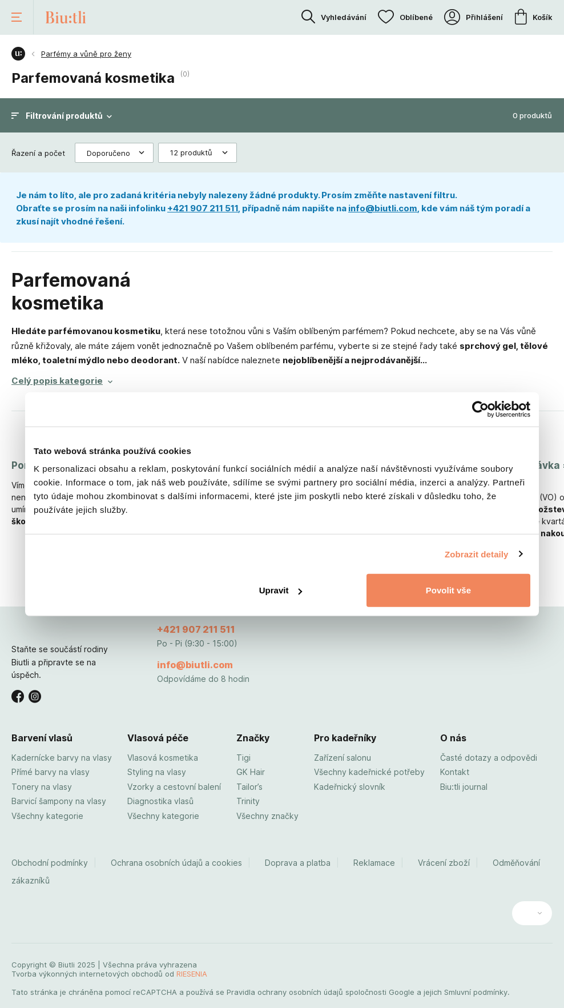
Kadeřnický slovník (349, 787)
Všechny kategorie (47, 816)
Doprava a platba (298, 863)
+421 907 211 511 (202, 208)
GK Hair (250, 772)
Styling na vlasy (156, 772)
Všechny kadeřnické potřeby (369, 772)
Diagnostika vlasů (160, 801)
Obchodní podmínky (49, 863)
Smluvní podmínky (475, 992)
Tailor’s (249, 787)
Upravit (281, 590)
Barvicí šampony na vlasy (58, 801)
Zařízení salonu (342, 757)
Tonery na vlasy (41, 787)
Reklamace (374, 863)
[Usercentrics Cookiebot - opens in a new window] (480, 408)
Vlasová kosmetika (162, 757)
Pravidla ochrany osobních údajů (285, 992)
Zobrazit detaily (477, 554)
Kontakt (454, 772)
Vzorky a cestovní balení (174, 787)
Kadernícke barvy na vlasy (61, 757)
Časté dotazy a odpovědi (488, 757)
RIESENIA (191, 973)
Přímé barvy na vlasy (50, 772)
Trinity (248, 801)
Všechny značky (267, 816)
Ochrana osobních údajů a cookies (176, 863)
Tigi (243, 757)
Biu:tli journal (464, 787)
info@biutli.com (382, 208)
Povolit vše (448, 590)
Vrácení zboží (444, 863)
